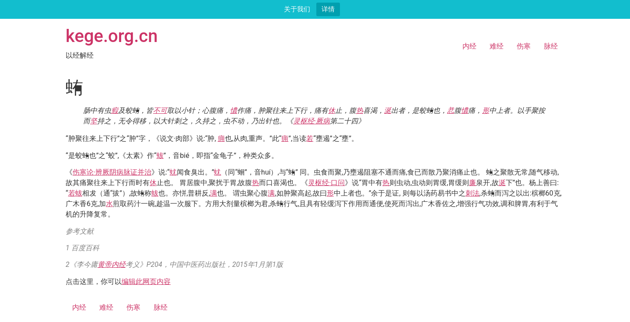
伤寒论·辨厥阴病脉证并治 (112, 172)
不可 (160, 110)
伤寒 (524, 46)
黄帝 (105, 264)
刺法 (473, 193)
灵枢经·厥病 (311, 121)
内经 (469, 46)
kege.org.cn (112, 36)
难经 (497, 46)
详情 (328, 9)
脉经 (551, 46)
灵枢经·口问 (326, 182)
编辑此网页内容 (146, 281)
